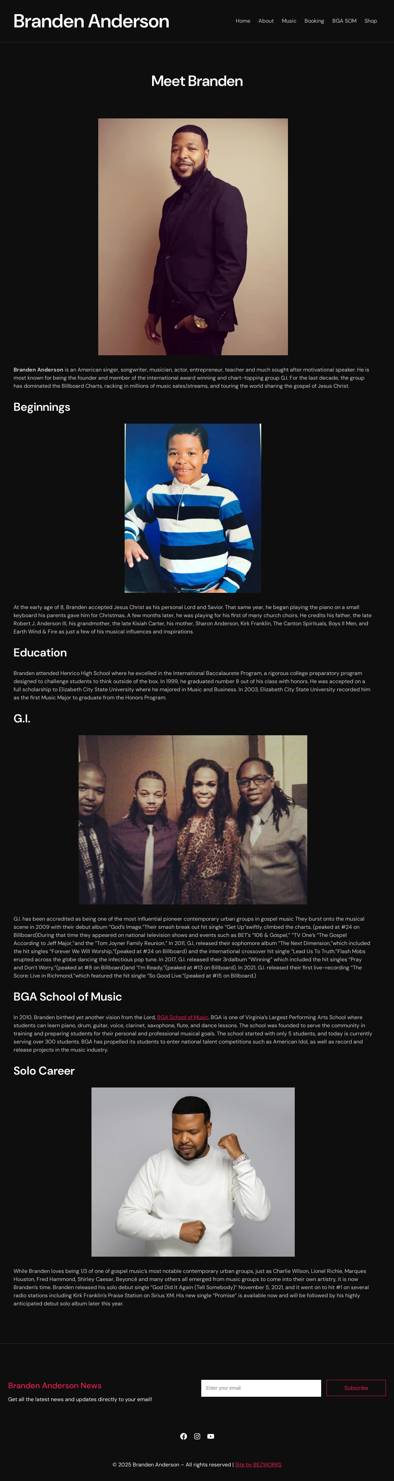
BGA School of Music (182, 1017)
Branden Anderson (91, 20)
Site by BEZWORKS (258, 1464)
